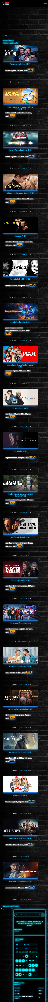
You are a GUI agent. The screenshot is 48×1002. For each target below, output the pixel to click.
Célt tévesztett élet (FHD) (20, 580)
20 (17, 970)
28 (20, 974)
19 (36, 965)
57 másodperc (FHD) (20, 408)
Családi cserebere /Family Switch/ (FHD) (20, 366)
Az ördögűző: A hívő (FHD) (20, 279)
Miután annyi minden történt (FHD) (20, 193)
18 (33, 965)
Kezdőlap (5, 36)
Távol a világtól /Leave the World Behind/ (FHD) (20, 495)
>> (36, 944)
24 (30, 970)
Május (26, 944)
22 (23, 970)
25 (33, 970)
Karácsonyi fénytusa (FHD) (20, 623)
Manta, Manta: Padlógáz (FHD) (20, 150)
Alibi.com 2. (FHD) (20, 795)
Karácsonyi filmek (23, 641)
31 (30, 974)
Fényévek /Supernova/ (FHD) (20, 666)
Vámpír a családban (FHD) (20, 64)
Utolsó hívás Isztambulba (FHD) (20, 709)
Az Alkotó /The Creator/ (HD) (20, 752)
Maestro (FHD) (20, 236)
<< (17, 944)
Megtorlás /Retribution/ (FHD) (20, 881)
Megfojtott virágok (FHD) (20, 537)
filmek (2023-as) (23, 82)
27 (17, 974)
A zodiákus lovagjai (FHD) (20, 322)
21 (20, 970)
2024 (26, 948)
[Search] (42, 914)
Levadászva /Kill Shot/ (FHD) (20, 838)
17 (30, 965)
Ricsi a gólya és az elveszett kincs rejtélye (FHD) (20, 108)
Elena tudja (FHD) (20, 451)
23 (26, 970)
